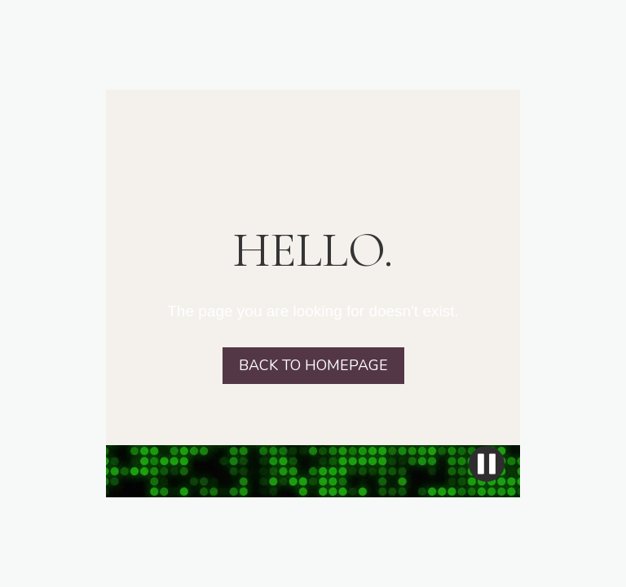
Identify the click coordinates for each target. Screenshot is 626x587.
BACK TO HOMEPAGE (313, 365)
